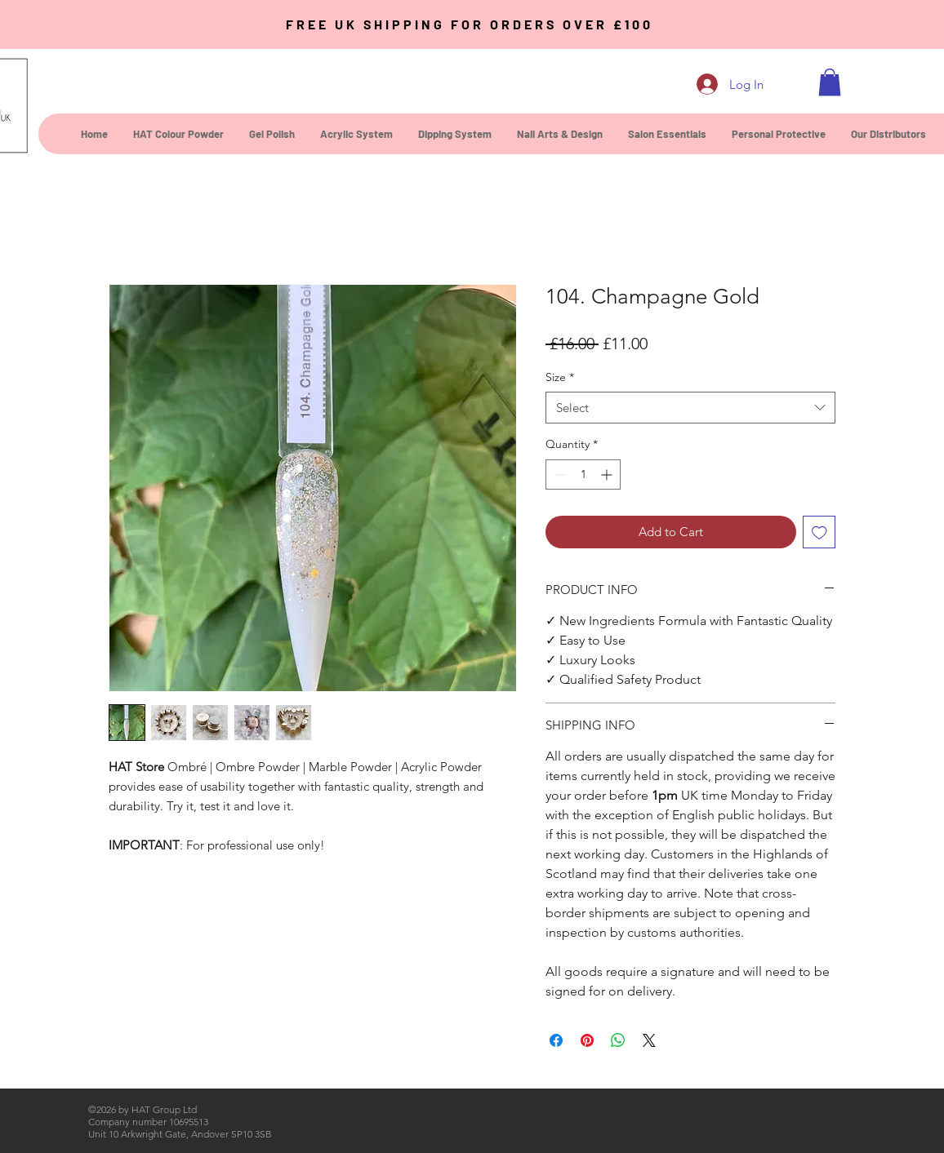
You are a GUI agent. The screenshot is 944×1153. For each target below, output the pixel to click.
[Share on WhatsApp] (618, 1040)
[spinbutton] (583, 474)
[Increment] (608, 474)
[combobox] (690, 408)
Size (559, 377)
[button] (829, 82)
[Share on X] (649, 1040)
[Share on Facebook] (556, 1040)
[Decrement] (558, 474)
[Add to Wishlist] (819, 532)
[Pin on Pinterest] (587, 1040)
